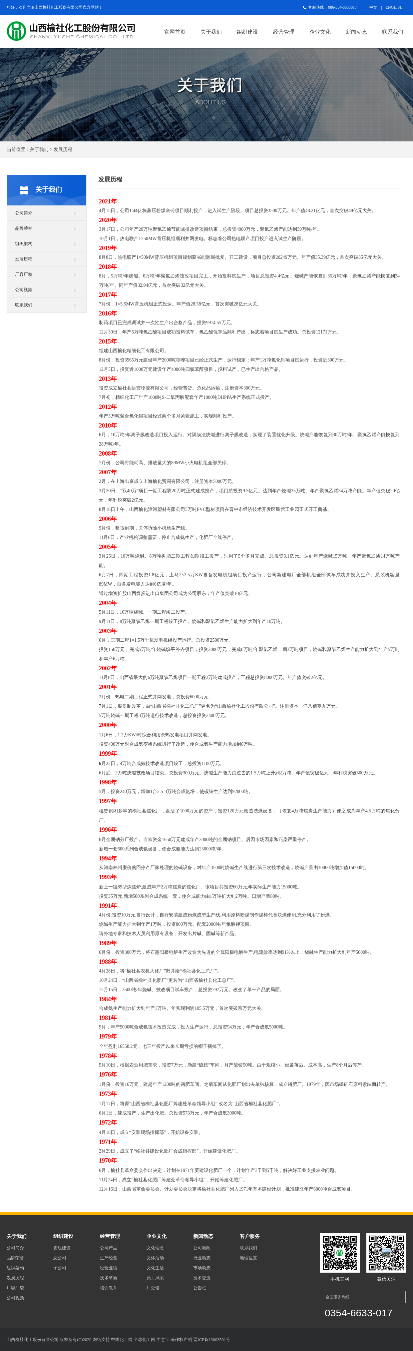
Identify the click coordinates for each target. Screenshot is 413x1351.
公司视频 (23, 289)
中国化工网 (122, 1339)
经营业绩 (108, 1267)
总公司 (59, 1257)
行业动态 (201, 1257)
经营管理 (283, 32)
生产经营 (108, 1257)
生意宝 (163, 1339)
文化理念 (155, 1247)
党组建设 (62, 1247)
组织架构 (23, 243)
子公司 (59, 1267)
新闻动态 (356, 32)
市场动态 (201, 1267)
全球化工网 (144, 1339)
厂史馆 (153, 1287)
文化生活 (155, 1267)
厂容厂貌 (23, 274)
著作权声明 (181, 1339)
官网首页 (175, 32)
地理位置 (248, 1257)
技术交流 (201, 1277)
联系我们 (392, 32)
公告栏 (199, 1287)
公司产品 (108, 1247)
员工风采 (155, 1277)
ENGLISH (394, 7)
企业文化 (320, 32)
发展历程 (23, 258)
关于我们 (211, 32)
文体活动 (155, 1257)
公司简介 (23, 212)
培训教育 (108, 1287)
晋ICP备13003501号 (211, 1339)
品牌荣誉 (23, 228)
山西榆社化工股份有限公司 (59, 7)
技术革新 (108, 1277)
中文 (373, 7)
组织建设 (247, 32)
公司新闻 (201, 1247)
